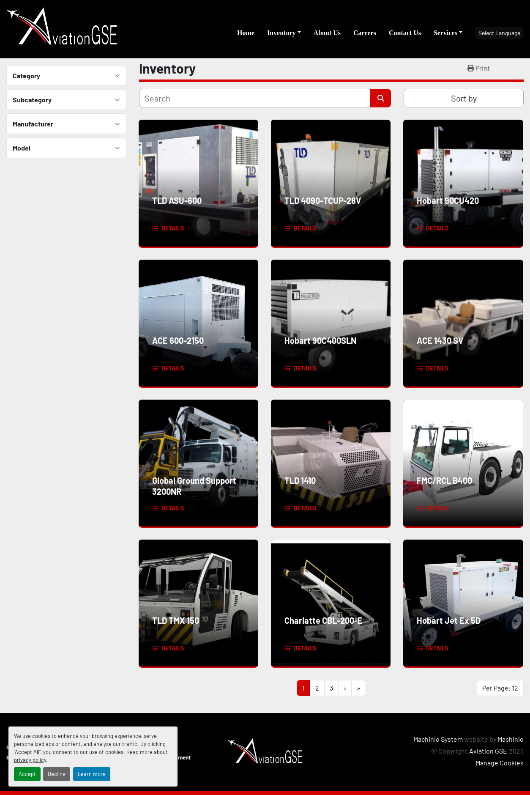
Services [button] (445, 32)
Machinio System (438, 739)
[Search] (254, 98)
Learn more (92, 773)
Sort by (464, 98)
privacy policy (30, 760)
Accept (27, 773)
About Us (327, 32)
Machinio (510, 739)
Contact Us (405, 32)
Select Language (499, 32)
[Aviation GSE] (265, 751)
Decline (57, 773)
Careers (364, 32)
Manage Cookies (499, 763)
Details (172, 228)
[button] (284, 33)
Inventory (281, 32)
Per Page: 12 (500, 688)
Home (245, 32)
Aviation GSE (488, 751)
